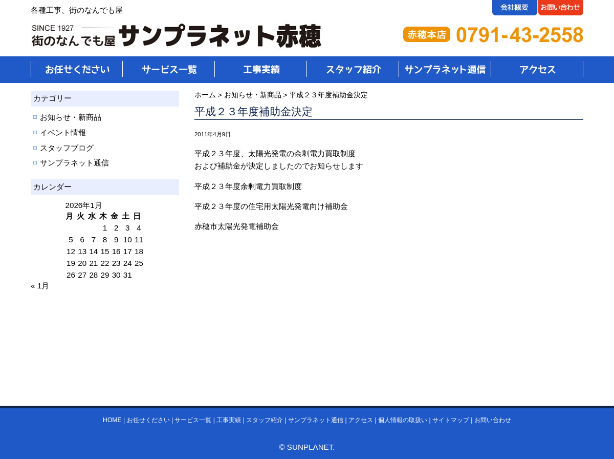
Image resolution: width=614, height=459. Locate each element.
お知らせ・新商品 (70, 117)
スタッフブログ (67, 147)
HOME (112, 420)
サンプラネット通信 (74, 162)
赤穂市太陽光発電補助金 (236, 226)
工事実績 (228, 420)
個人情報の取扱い (402, 420)
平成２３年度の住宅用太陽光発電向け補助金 (271, 206)
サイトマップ (450, 420)
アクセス (360, 420)
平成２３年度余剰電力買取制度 (248, 186)
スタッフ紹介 (264, 420)
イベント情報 (63, 132)
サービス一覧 (192, 420)
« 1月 (40, 285)
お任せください (148, 420)
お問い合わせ (492, 420)
